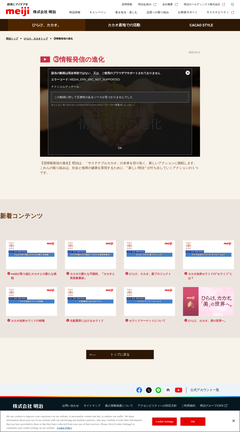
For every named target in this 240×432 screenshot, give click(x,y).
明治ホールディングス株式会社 (204, 4)
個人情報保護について (119, 405)
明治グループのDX (213, 405)
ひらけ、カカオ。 (46, 25)
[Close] (233, 420)
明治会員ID (147, 4)
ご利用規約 (188, 405)
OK (120, 148)
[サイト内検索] (231, 4)
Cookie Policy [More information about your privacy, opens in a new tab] (64, 427)
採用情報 (127, 4)
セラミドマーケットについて (147, 320)
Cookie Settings (164, 421)
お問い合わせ (70, 405)
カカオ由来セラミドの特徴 (28, 320)
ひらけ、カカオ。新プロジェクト (150, 273)
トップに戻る (120, 354)
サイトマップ (92, 405)
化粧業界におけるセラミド (87, 320)
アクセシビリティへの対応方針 (157, 405)
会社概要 (170, 4)
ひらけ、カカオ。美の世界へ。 (207, 320)
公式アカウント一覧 (204, 390)
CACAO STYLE (201, 25)
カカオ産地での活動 (124, 25)
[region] (120, 421)
